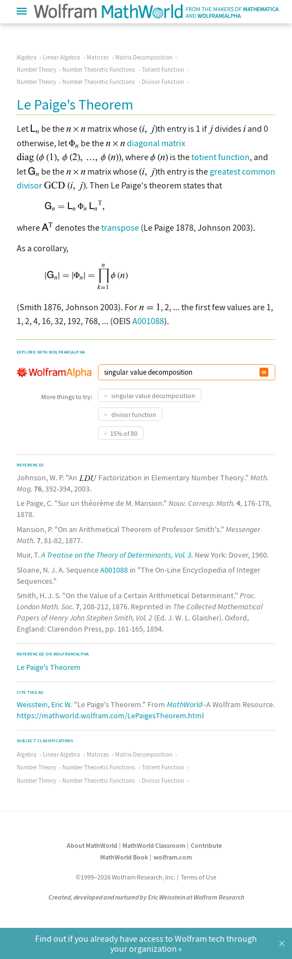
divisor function (133, 414)
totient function (220, 156)
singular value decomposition (152, 395)
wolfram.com (173, 857)
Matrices (98, 57)
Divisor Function (163, 82)
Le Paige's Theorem (49, 667)
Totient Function (163, 69)
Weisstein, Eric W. (44, 704)
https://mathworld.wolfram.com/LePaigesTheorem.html (110, 715)
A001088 (148, 320)
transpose (120, 227)
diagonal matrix (156, 142)
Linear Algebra (61, 57)
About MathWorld (92, 845)
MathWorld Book (124, 857)
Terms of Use (198, 877)
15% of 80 (123, 433)
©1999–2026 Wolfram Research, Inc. (125, 877)
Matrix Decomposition (143, 57)
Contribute (206, 845)
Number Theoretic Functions (98, 69)
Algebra (27, 57)
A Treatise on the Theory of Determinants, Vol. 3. (117, 555)
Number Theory (36, 69)
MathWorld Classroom (153, 845)
